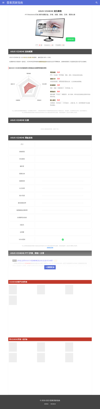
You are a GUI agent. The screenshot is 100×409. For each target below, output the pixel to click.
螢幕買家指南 (15, 2)
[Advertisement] (50, 322)
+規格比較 (70, 39)
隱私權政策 (53, 404)
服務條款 (46, 404)
